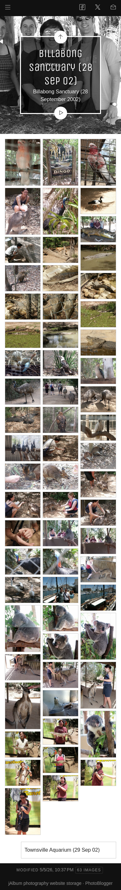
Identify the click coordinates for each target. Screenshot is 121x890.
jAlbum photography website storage (44, 883)
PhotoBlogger (99, 883)
